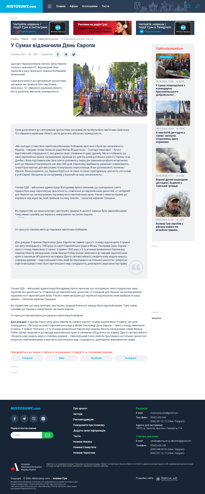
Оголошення (90, 6)
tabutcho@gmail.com (181, 441)
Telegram (27, 358)
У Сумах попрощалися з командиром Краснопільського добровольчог (170, 90)
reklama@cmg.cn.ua (160, 441)
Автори (77, 413)
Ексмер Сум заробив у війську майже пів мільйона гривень (169, 226)
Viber (62, 358)
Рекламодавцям (83, 419)
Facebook (96, 358)
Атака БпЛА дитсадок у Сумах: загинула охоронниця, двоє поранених (170, 137)
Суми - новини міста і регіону (45, 39)
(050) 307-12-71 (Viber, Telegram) (167, 421)
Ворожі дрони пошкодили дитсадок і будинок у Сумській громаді (172, 182)
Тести (105, 6)
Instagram (130, 358)
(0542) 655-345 (158, 417)
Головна (14, 39)
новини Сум (60, 478)
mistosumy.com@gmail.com (164, 413)
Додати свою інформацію (89, 430)
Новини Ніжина (82, 441)
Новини (60, 6)
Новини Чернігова (84, 452)
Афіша (74, 6)
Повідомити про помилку (89, 425)
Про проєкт (80, 408)
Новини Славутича (84, 447)
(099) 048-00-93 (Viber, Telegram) (167, 449)
